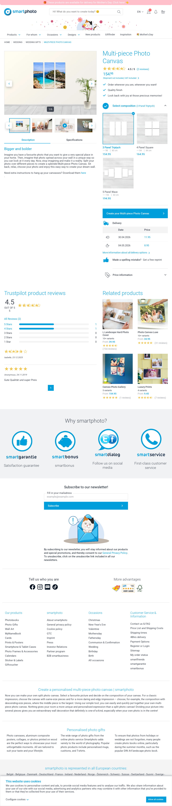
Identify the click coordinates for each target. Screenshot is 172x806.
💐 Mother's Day (144, 34)
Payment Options (139, 641)
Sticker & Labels (14, 660)
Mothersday (95, 633)
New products (92, 34)
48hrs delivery (138, 637)
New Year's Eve (97, 624)
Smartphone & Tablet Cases (20, 646)
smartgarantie (138, 663)
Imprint (51, 637)
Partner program (56, 651)
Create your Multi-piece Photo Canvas (127, 213)
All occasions (96, 660)
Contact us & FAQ (140, 623)
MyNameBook (13, 633)
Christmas (94, 620)
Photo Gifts (11, 624)
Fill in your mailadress (59, 493)
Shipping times (138, 632)
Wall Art (9, 629)
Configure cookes (17, 799)
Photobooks (12, 620)
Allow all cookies (155, 799)
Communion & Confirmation (104, 642)
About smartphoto (57, 620)
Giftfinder (110, 34)
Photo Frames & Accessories (21, 651)
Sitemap (135, 650)
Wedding (93, 646)
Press (50, 642)
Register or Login (139, 646)
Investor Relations (57, 646)
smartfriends (137, 659)
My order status (139, 654)
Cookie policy (54, 629)
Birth (91, 655)
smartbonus (137, 668)
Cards (8, 637)
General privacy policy (59, 624)
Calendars (10, 655)
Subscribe (53, 505)
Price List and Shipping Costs (146, 628)
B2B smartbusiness (58, 655)
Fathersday (95, 637)
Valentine (94, 629)
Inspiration (125, 34)
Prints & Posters (14, 642)
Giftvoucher (11, 664)
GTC (49, 633)
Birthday (93, 651)
